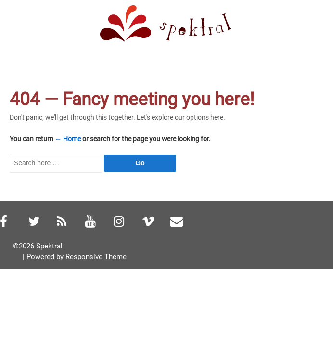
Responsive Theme (96, 256)
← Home (68, 139)
